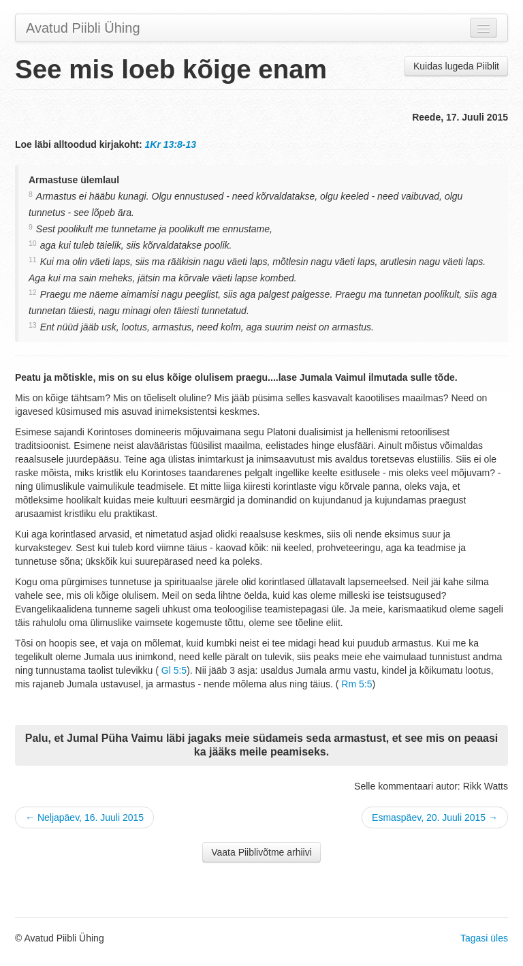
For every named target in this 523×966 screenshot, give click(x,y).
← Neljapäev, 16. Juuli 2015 (84, 817)
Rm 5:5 (356, 684)
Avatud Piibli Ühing (83, 27)
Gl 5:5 (174, 670)
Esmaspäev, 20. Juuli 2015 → (435, 817)
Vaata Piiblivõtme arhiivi (261, 852)
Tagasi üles (484, 938)
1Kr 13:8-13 (171, 144)
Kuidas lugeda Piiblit (456, 66)
